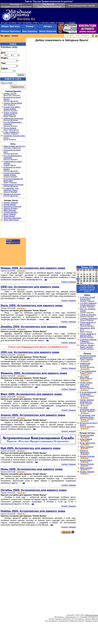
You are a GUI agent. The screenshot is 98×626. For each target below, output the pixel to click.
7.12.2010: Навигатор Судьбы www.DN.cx (88, 304)
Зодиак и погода (10, 93)
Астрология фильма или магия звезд (88, 357)
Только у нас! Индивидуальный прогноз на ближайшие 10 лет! (38, 347)
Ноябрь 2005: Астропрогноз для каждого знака (33, 511)
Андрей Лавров (10, 204)
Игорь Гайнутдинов (11, 220)
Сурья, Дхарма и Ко (11, 132)
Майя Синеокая (10, 210)
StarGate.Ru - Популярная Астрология (49, 5)
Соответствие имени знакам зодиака (12, 108)
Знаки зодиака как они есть (14, 146)
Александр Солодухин (12, 206)
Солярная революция (88, 318)
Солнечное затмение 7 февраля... (88, 340)
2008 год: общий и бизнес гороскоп (87, 346)
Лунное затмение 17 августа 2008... (88, 323)
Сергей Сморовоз (10, 212)
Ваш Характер (29, 31)
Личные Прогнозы (10, 31)
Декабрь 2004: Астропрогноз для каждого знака (33, 326)
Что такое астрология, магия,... (88, 408)
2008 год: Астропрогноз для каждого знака (30, 286)
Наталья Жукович (11, 208)
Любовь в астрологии (12, 194)
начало (14, 36)
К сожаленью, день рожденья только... (11, 189)
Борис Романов (10, 214)
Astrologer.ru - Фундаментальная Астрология (16, 5)
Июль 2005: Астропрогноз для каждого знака (32, 305)
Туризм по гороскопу (88, 314)
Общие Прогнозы (10, 26)
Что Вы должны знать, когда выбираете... (86, 384)
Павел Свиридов (86, 447)
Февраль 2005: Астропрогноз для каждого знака (34, 373)
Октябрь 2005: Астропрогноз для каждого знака (33, 490)
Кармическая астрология (13, 118)
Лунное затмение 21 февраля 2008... (88, 335)
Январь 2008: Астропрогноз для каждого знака (33, 268)
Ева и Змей (84, 377)
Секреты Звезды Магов (13, 103)
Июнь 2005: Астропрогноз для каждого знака (32, 469)
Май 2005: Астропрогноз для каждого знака (30, 448)
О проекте (69, 35)
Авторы (47, 26)
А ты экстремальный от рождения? (88, 393)
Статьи (29, 26)
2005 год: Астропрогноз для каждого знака (30, 352)
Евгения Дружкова (87, 456)
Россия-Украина (10, 128)
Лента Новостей (47, 31)
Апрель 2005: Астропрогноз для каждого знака (33, 415)
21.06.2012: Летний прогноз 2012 (87, 298)
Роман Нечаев (9, 216)
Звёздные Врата (91, 615)
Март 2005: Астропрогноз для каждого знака (31, 394)
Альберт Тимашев (11, 202)
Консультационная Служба (81, 5)
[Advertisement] (13, 230)
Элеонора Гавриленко (12, 218)
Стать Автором (82, 35)
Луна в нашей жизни (88, 371)
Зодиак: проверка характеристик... (10, 114)
